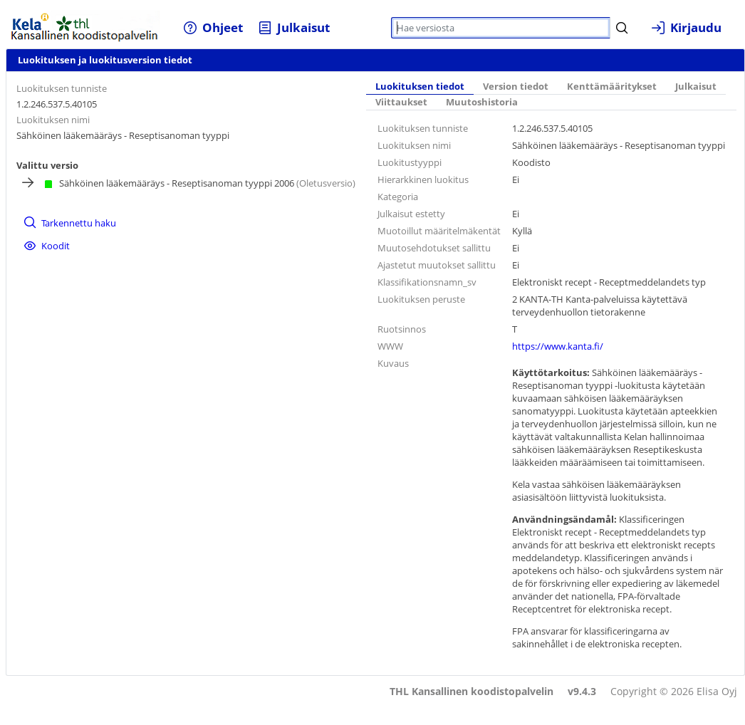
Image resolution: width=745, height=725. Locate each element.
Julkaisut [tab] (696, 86)
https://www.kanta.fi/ (557, 346)
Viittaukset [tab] (401, 102)
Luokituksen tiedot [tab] (419, 86)
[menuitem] (213, 27)
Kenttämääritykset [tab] (612, 86)
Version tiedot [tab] (515, 86)
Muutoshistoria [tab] (482, 102)
